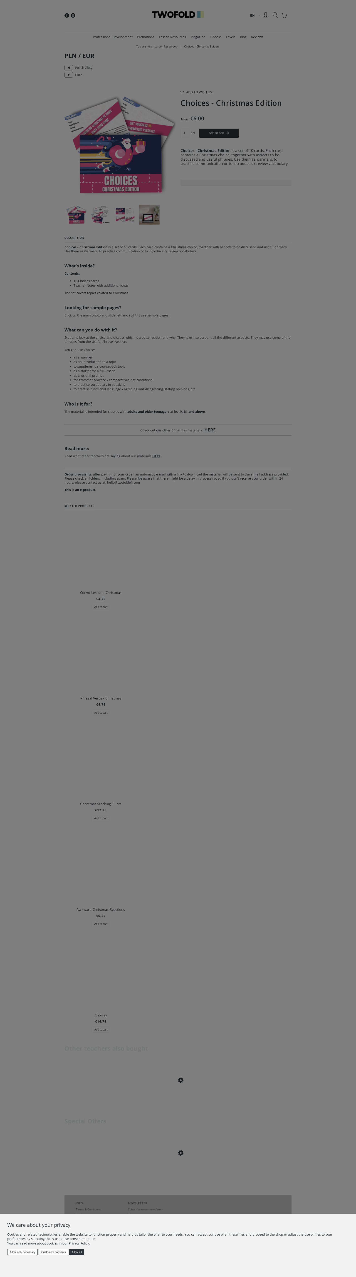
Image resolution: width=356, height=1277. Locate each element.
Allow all (77, 1252)
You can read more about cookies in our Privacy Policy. (48, 1243)
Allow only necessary (22, 1252)
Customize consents (53, 1252)
